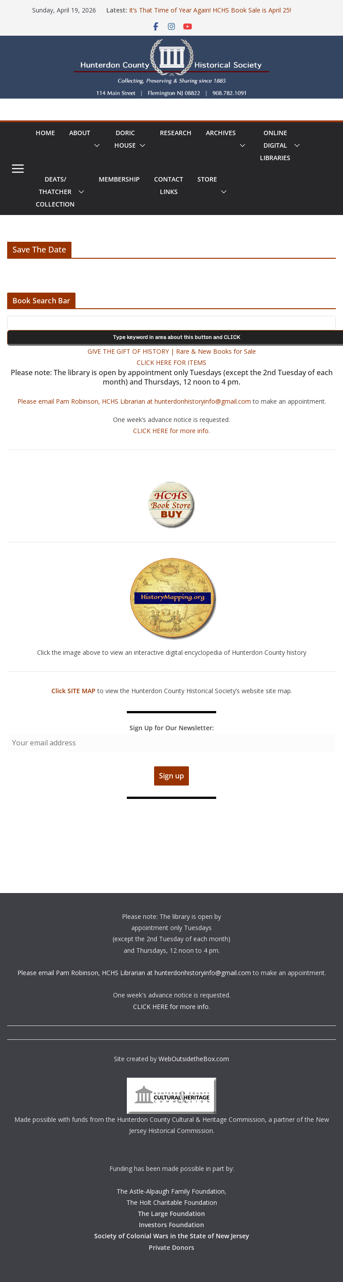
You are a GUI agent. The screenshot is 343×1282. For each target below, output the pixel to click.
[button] (95, 145)
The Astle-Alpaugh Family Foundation (171, 1191)
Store (207, 179)
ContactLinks (168, 185)
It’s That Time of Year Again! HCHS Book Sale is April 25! (210, 10)
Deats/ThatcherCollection (55, 191)
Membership (119, 179)
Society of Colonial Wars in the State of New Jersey (171, 1236)
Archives (221, 132)
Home (45, 132)
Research (176, 132)
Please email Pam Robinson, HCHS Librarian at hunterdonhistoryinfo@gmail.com (134, 401)
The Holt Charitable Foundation (171, 1202)
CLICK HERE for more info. (171, 430)
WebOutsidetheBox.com (194, 1059)
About (79, 132)
